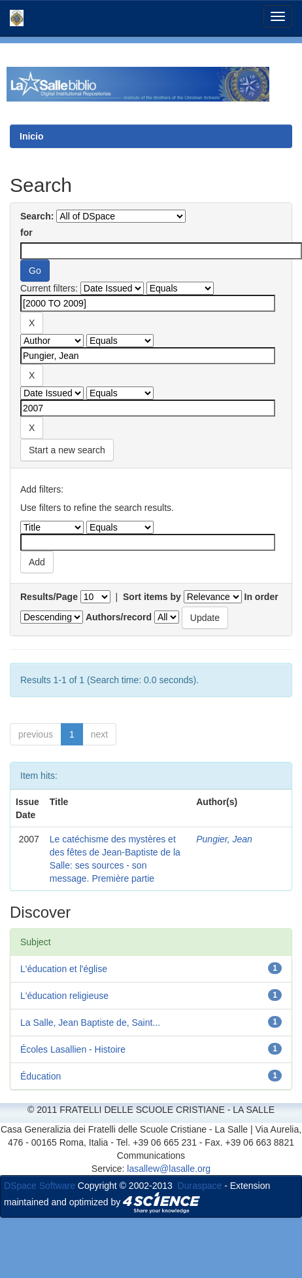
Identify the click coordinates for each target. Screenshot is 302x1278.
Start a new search (67, 450)
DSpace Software (39, 1185)
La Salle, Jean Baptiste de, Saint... (90, 1022)
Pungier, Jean (224, 839)
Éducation (40, 1076)
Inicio (32, 136)
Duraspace (200, 1185)
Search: (37, 216)
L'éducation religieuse (64, 995)
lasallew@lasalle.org (168, 1168)
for (26, 232)
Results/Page (49, 597)
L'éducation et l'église (63, 969)
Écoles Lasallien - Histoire (73, 1049)
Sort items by (152, 597)
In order (261, 597)
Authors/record (119, 617)
